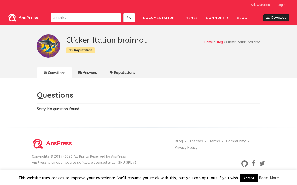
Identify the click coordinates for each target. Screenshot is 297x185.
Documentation (159, 18)
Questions (54, 73)
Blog (242, 18)
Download (276, 18)
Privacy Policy (186, 147)
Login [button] (281, 5)
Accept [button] (248, 178)
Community (217, 18)
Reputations (122, 73)
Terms (214, 141)
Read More (269, 177)
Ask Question (260, 5)
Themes (190, 18)
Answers (87, 73)
